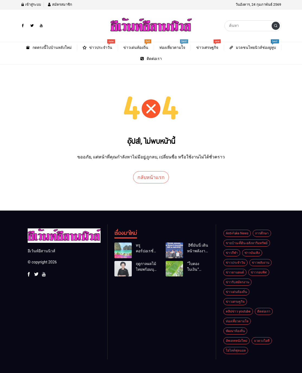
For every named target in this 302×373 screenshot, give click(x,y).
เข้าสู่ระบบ (31, 4)
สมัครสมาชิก (59, 4)
